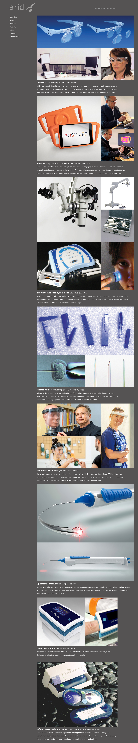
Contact (13, 33)
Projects (13, 27)
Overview (13, 17)
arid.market (14, 37)
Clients (12, 30)
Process (13, 23)
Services (13, 20)
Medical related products (106, 9)
